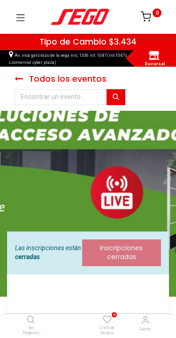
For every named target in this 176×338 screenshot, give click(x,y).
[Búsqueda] (116, 97)
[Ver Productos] (30, 320)
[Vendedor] (145, 320)
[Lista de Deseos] (107, 319)
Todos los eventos (61, 78)
